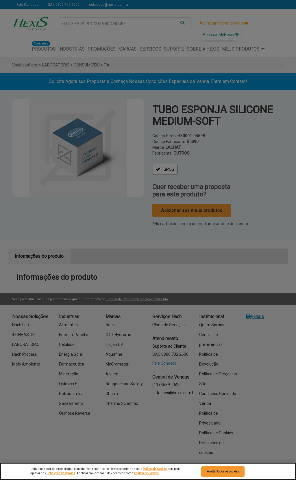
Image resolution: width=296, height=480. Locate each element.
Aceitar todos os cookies (223, 471)
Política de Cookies (155, 468)
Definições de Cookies (61, 473)
